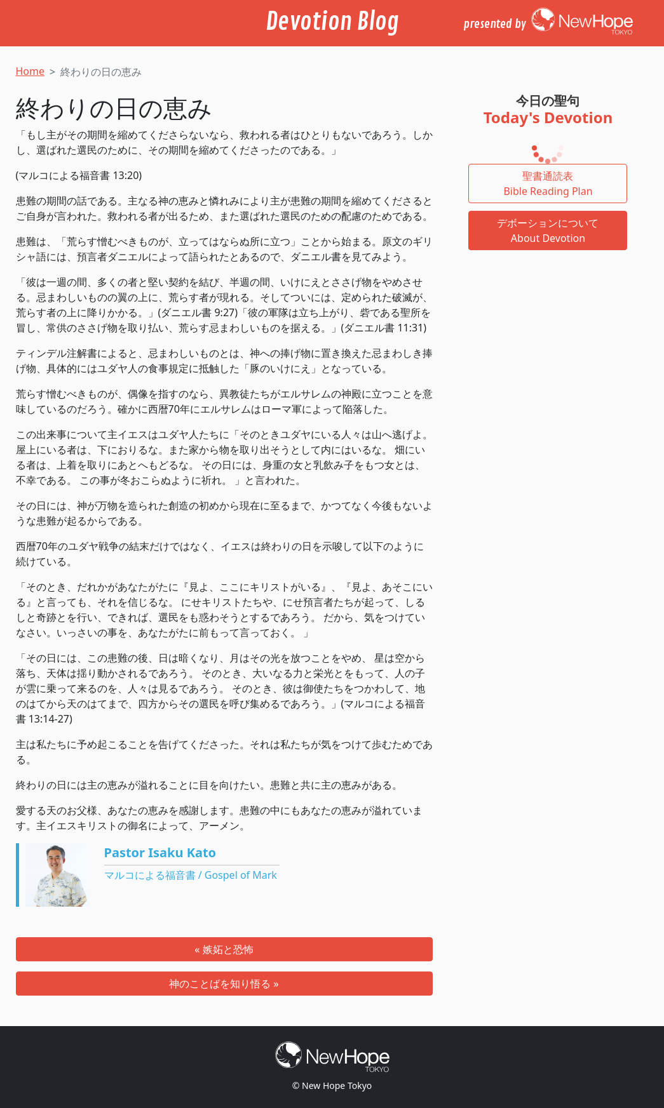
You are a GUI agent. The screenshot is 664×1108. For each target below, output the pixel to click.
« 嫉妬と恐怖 (223, 949)
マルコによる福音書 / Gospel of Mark (190, 875)
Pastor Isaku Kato (160, 852)
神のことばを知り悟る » (223, 984)
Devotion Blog (332, 22)
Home (30, 71)
